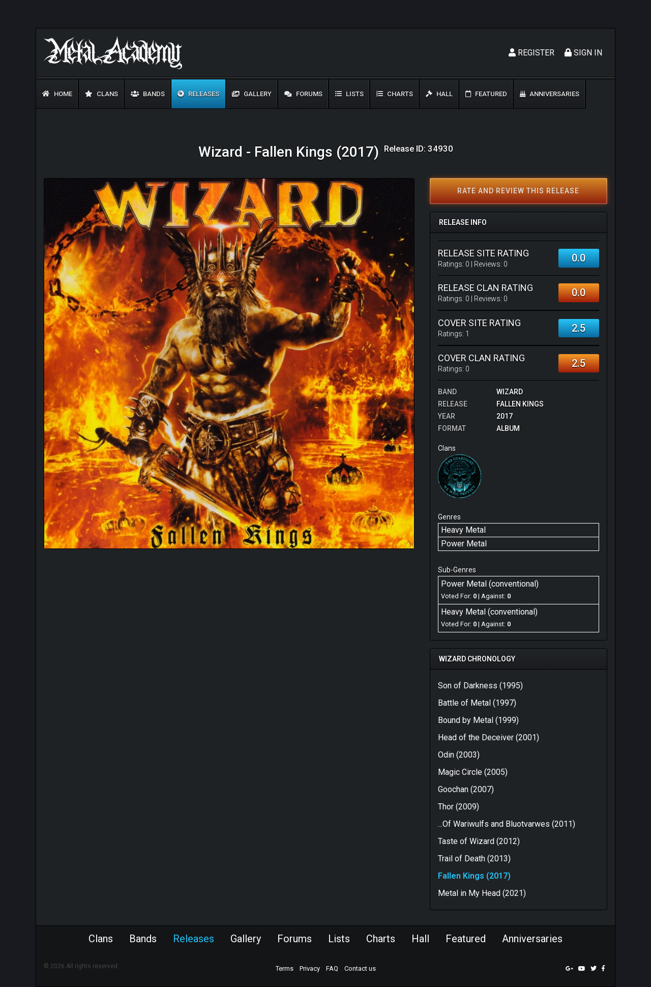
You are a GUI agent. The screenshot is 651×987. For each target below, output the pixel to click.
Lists (349, 94)
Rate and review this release (518, 191)
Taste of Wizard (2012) (479, 841)
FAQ (332, 968)
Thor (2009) (458, 806)
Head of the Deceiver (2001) (488, 737)
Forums (303, 94)
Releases (198, 94)
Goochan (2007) (466, 789)
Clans (101, 94)
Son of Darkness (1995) (480, 685)
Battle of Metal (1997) (477, 703)
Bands (148, 94)
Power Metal (464, 543)
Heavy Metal (463, 530)
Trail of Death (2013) (474, 858)
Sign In (583, 52)
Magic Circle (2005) (473, 772)
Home (57, 94)
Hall (439, 94)
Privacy (310, 968)
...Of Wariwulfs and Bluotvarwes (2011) (506, 824)
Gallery (252, 94)
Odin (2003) (459, 755)
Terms (284, 968)
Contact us (360, 968)
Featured (486, 94)
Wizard (509, 392)
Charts (394, 94)
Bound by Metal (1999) (478, 720)
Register (531, 52)
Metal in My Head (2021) (482, 893)
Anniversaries (549, 94)
